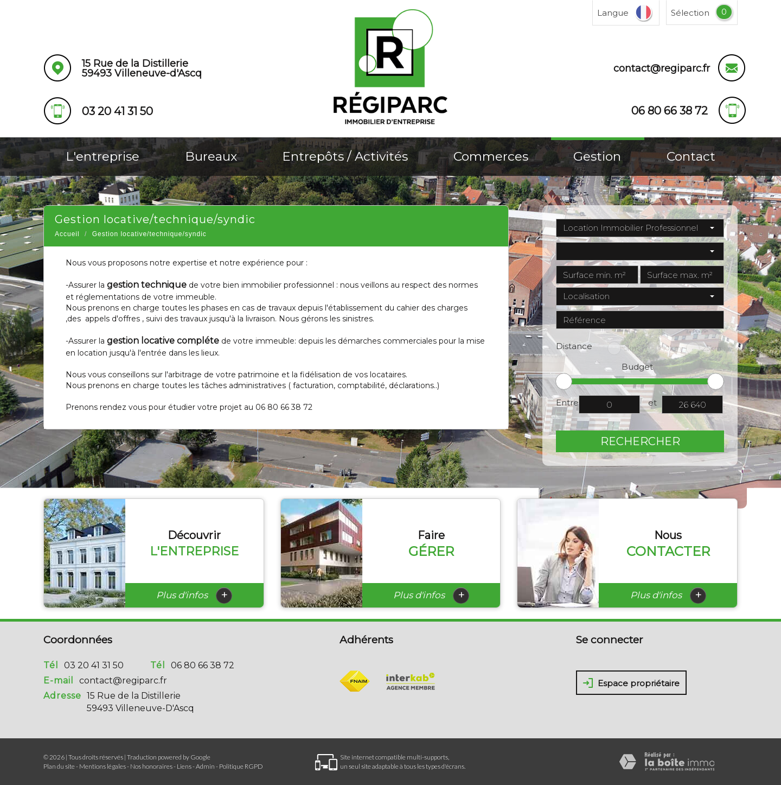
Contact (691, 156)
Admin (205, 766)
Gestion (597, 156)
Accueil (67, 234)
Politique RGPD (241, 766)
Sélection (690, 13)
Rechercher (640, 441)
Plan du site (59, 766)
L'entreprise (102, 156)
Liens (184, 766)
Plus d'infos (194, 595)
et (652, 402)
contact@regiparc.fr (661, 68)
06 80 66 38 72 (202, 665)
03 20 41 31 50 (94, 665)
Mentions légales (102, 766)
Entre (567, 402)
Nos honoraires (151, 766)
